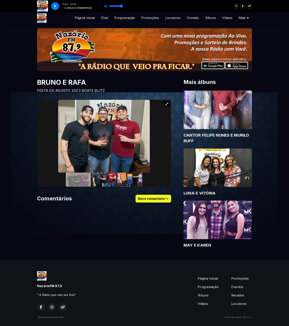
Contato (193, 18)
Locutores (173, 18)
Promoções (150, 18)
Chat (104, 18)
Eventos (237, 287)
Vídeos (227, 18)
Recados (237, 295)
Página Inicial (85, 18)
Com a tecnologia (238, 317)
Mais (244, 18)
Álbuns (210, 18)
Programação (124, 18)
